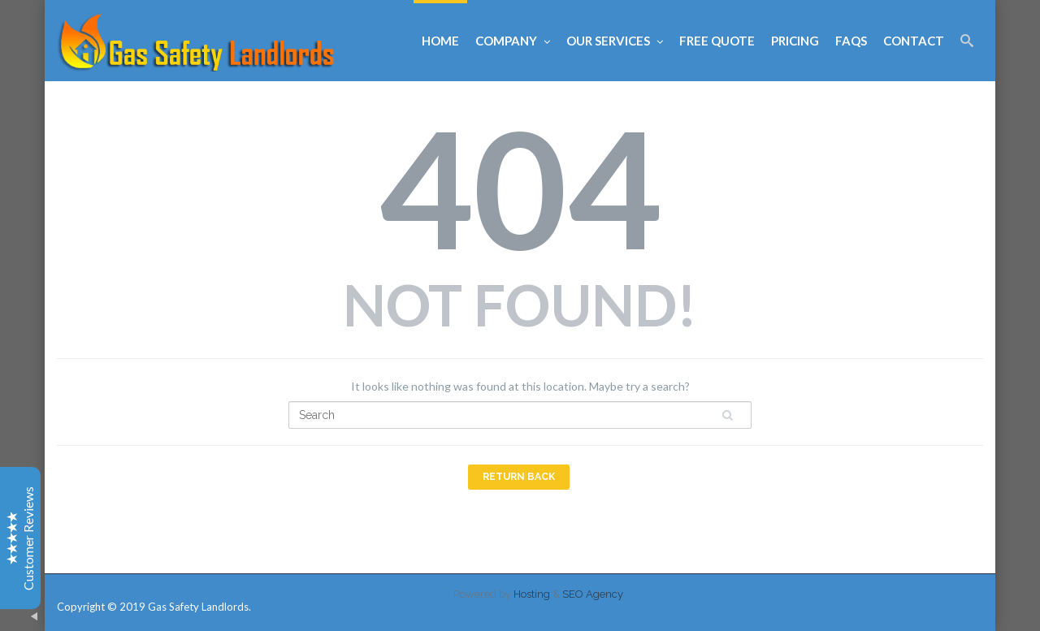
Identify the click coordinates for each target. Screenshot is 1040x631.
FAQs (851, 40)
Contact (913, 40)
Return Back (519, 476)
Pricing (795, 40)
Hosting (532, 594)
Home (440, 40)
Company (512, 41)
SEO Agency (592, 594)
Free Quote (717, 40)
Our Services (614, 41)
